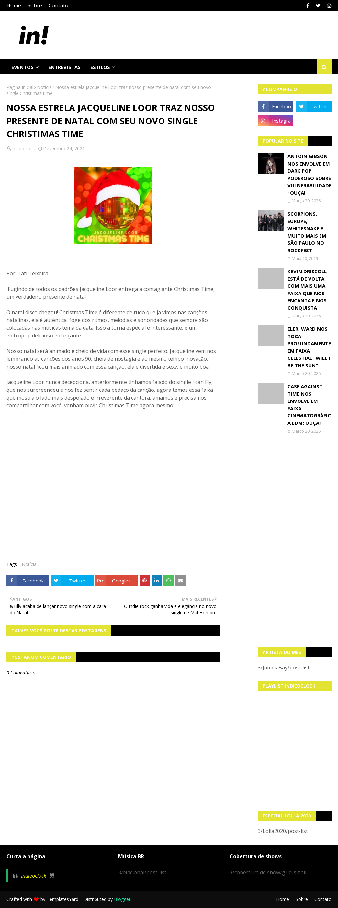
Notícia (44, 87)
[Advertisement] (295, 540)
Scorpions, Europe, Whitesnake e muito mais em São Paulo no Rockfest (306, 231)
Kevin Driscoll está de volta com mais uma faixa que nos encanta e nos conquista (307, 289)
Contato (58, 5)
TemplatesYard (62, 899)
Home (13, 5)
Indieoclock (33, 875)
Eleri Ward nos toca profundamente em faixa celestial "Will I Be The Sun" (309, 347)
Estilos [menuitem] (100, 67)
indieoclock (23, 148)
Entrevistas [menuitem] (64, 67)
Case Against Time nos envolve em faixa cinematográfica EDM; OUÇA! (309, 404)
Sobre (35, 5)
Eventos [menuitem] (22, 67)
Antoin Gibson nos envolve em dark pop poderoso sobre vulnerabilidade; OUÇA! (309, 174)
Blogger (122, 899)
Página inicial (19, 87)
